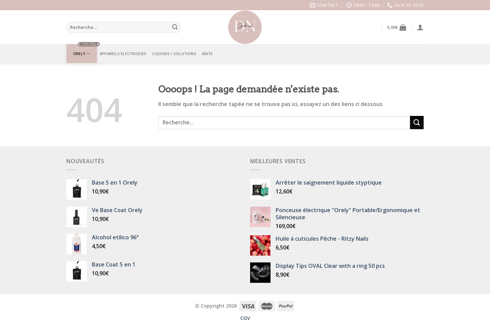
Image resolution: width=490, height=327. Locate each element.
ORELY (81, 53)
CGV (245, 318)
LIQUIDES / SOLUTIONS (174, 53)
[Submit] (175, 27)
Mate (207, 53)
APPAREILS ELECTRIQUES (123, 53)
